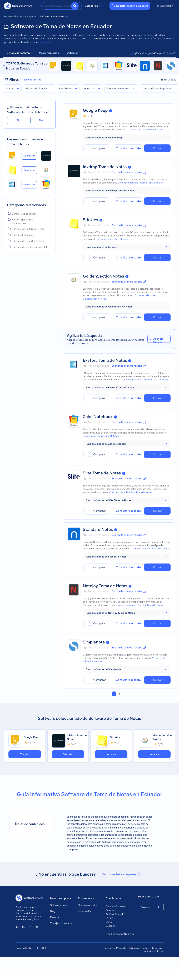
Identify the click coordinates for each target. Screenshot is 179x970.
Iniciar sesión (165, 6)
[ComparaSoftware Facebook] (30, 927)
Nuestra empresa (60, 898)
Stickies (90, 219)
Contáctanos (113, 898)
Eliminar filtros (32, 79)
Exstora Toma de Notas (105, 360)
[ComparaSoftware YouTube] (24, 927)
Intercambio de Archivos (98, 842)
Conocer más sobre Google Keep (145, 129)
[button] (127, 137)
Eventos (54, 917)
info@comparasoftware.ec (118, 933)
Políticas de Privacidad (115, 948)
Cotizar (157, 148)
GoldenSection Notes (103, 276)
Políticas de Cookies (139, 948)
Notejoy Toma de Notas (105, 585)
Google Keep (95, 110)
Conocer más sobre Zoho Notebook (102, 435)
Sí (17, 120)
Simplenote (94, 642)
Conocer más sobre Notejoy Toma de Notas (140, 604)
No (41, 120)
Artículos (74, 53)
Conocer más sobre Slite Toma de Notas (130, 492)
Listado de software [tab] (19, 53)
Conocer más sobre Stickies (113, 239)
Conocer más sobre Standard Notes (151, 548)
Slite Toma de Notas (102, 473)
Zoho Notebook (98, 416)
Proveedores (86, 898)
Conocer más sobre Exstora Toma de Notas (145, 379)
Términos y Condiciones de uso (153, 949)
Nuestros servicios (87, 905)
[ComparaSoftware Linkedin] (18, 927)
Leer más (45, 42)
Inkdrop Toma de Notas (105, 166)
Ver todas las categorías (121, 874)
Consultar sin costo (128, 148)
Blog (52, 911)
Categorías (93, 6)
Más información (49, 53)
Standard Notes (98, 529)
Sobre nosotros (58, 905)
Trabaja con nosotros (61, 923)
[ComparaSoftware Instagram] (36, 927)
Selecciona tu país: (149, 896)
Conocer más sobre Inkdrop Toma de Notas (140, 182)
